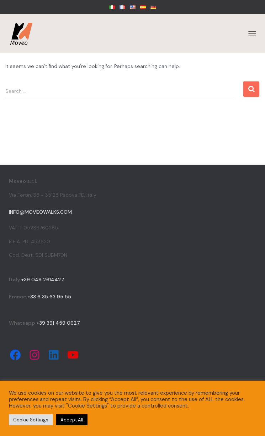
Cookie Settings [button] (30, 420)
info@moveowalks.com (40, 212)
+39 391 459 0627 (58, 323)
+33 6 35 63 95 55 (49, 296)
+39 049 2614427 (42, 279)
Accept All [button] (71, 420)
